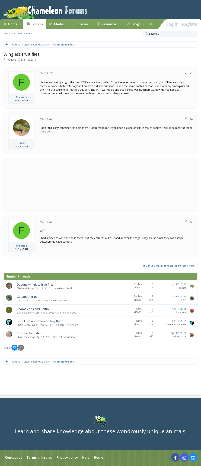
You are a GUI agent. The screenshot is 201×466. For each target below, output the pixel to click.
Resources (109, 24)
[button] (20, 24)
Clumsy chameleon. (30, 333)
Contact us (13, 457)
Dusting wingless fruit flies (35, 284)
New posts (9, 33)
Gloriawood (180, 336)
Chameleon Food (62, 288)
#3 (191, 221)
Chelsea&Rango (26, 288)
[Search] (170, 34)
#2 (191, 118)
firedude (11, 59)
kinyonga (181, 312)
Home (12, 24)
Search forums (26, 33)
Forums (37, 24)
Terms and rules (39, 457)
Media (59, 24)
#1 (191, 73)
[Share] (185, 73)
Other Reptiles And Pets (55, 300)
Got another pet (28, 297)
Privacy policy (67, 457)
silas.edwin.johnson (28, 312)
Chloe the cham (26, 337)
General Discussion (67, 325)
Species (82, 24)
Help (85, 457)
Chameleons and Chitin (33, 309)
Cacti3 (20, 300)
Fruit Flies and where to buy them (40, 321)
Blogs (136, 24)
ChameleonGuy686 (27, 325)
